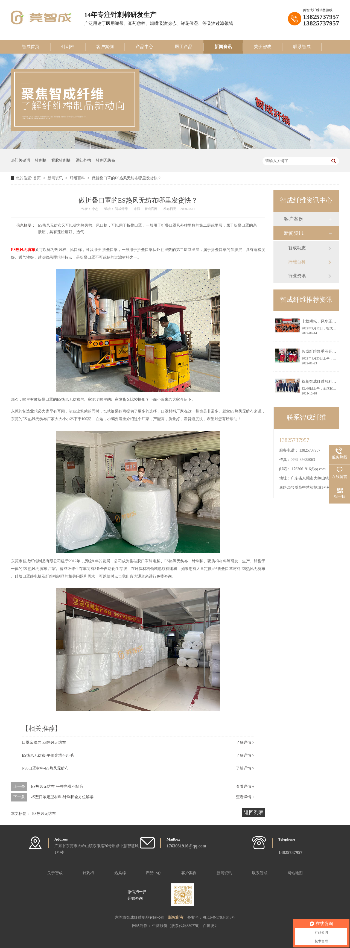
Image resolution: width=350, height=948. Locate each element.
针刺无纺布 (105, 160)
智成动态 (297, 247)
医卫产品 (183, 46)
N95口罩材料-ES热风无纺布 (45, 768)
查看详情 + (245, 787)
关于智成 (262, 46)
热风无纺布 (25, 250)
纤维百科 (78, 178)
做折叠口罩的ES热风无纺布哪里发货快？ (126, 178)
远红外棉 (83, 160)
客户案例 (105, 46)
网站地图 (295, 873)
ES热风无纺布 (44, 814)
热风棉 (120, 873)
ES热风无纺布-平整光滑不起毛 (48, 755)
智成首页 (30, 46)
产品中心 (144, 46)
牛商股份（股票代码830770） (177, 926)
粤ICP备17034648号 (219, 917)
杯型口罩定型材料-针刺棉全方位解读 (62, 797)
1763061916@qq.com (309, 469)
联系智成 (302, 46)
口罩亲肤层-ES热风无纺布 (44, 743)
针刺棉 (67, 46)
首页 (37, 178)
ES (13, 250)
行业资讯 (297, 275)
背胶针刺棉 (61, 160)
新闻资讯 (223, 46)
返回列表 (254, 812)
